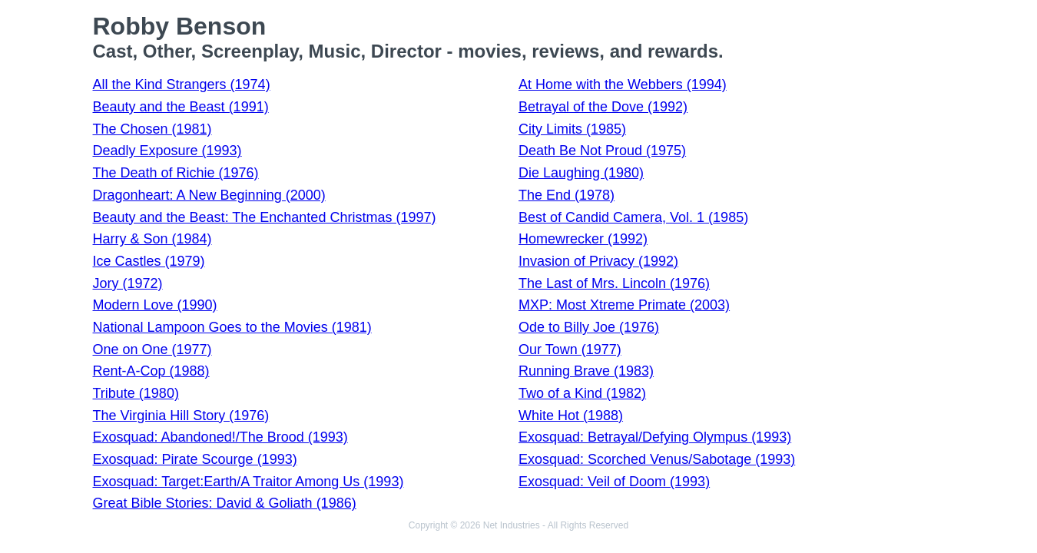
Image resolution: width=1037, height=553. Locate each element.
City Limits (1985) (572, 129)
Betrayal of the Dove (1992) (602, 106)
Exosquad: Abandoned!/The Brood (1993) (220, 437)
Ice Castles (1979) (149, 261)
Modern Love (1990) (155, 305)
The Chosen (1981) (152, 129)
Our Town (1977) (569, 349)
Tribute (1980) (136, 393)
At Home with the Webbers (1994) (622, 84)
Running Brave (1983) (586, 371)
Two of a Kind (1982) (582, 393)
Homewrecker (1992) (583, 239)
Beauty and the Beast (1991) (181, 106)
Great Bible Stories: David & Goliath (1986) (224, 503)
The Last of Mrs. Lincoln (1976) (614, 283)
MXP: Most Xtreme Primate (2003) (624, 305)
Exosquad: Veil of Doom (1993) (614, 481)
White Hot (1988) (570, 415)
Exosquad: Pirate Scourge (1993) (195, 459)
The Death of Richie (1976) (176, 172)
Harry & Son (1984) (152, 239)
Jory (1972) (128, 283)
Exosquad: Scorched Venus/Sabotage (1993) (656, 459)
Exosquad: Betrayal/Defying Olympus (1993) (654, 437)
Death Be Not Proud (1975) (602, 150)
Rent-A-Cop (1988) (151, 371)
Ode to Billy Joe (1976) (588, 327)
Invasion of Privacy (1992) (598, 261)
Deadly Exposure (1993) (167, 150)
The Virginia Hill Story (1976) (181, 415)
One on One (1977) (152, 349)
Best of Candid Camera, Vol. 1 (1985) (633, 217)
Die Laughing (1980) (581, 172)
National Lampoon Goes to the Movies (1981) (232, 327)
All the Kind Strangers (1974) (181, 84)
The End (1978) (566, 195)
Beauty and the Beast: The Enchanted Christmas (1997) (264, 217)
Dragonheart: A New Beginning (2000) (209, 195)
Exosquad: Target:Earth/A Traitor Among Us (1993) (248, 481)
